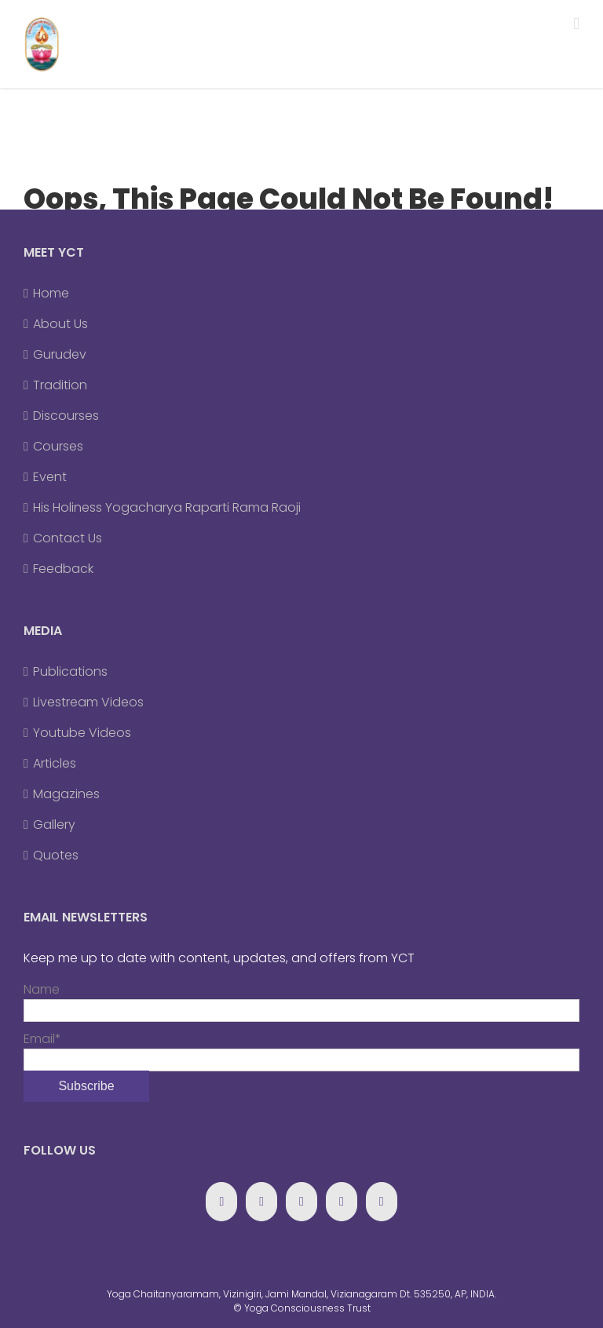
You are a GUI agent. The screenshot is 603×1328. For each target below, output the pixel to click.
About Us (60, 324)
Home (51, 293)
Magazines (66, 794)
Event (50, 477)
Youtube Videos (82, 733)
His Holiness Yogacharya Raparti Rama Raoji (167, 507)
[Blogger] (341, 1201)
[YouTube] (301, 1201)
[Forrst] (381, 1201)
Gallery (54, 824)
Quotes (56, 855)
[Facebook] (221, 1201)
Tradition (60, 385)
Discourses (66, 416)
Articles (54, 763)
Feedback (63, 569)
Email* (301, 1049)
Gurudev (59, 354)
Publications (70, 671)
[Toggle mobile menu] (576, 24)
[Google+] (261, 1201)
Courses (58, 446)
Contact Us (67, 538)
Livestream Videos (88, 702)
